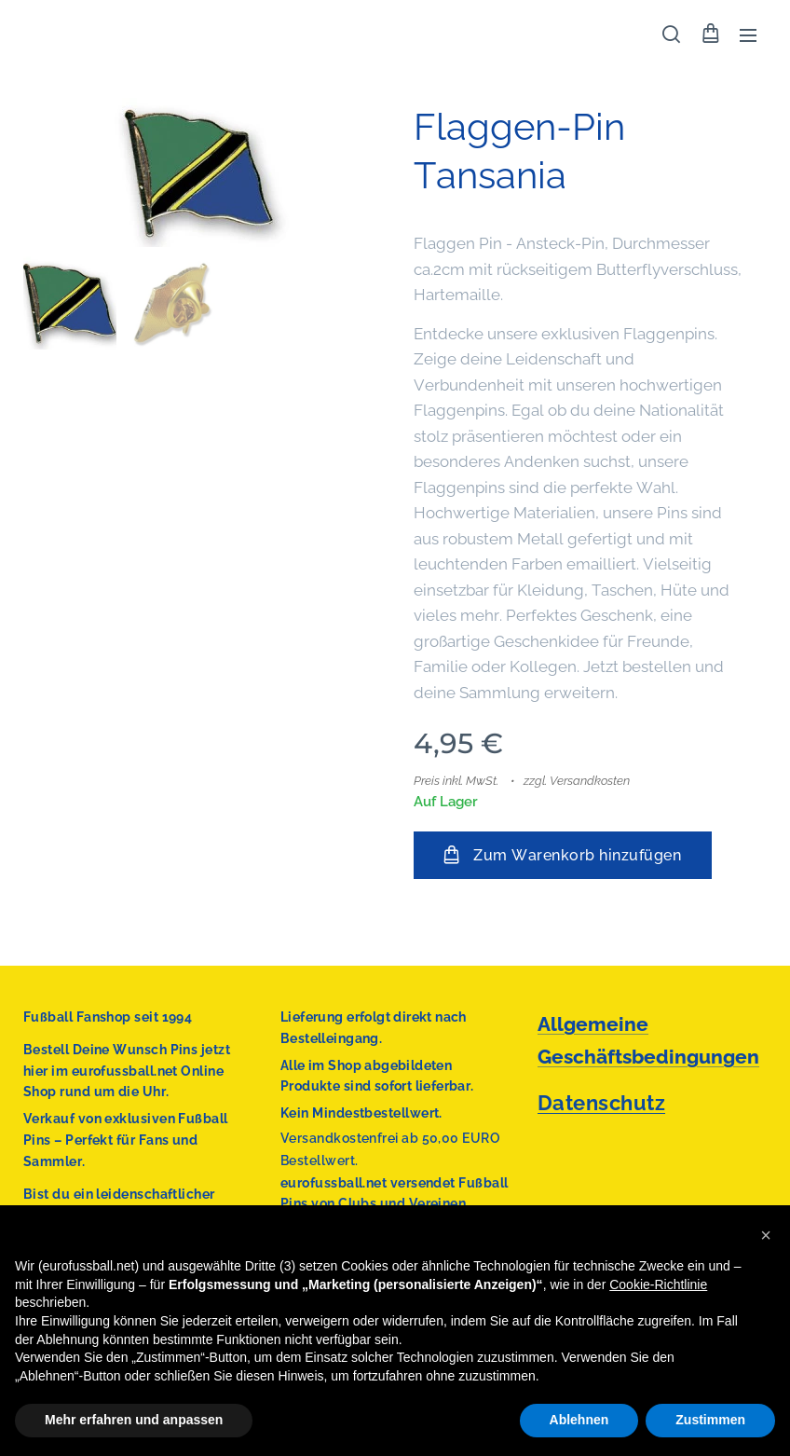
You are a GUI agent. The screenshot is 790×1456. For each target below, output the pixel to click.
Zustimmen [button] (710, 1419)
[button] (671, 34)
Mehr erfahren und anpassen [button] (134, 1419)
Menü (748, 35)
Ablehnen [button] (579, 1419)
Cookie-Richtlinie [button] (658, 1284)
